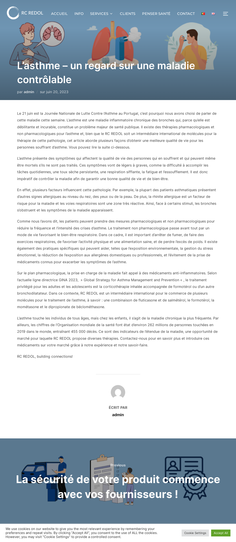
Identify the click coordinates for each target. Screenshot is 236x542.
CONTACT (186, 14)
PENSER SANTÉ (156, 14)
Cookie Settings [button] (195, 533)
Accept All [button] (221, 533)
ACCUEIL (59, 14)
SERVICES (101, 14)
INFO (78, 14)
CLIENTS (127, 14)
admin (29, 92)
